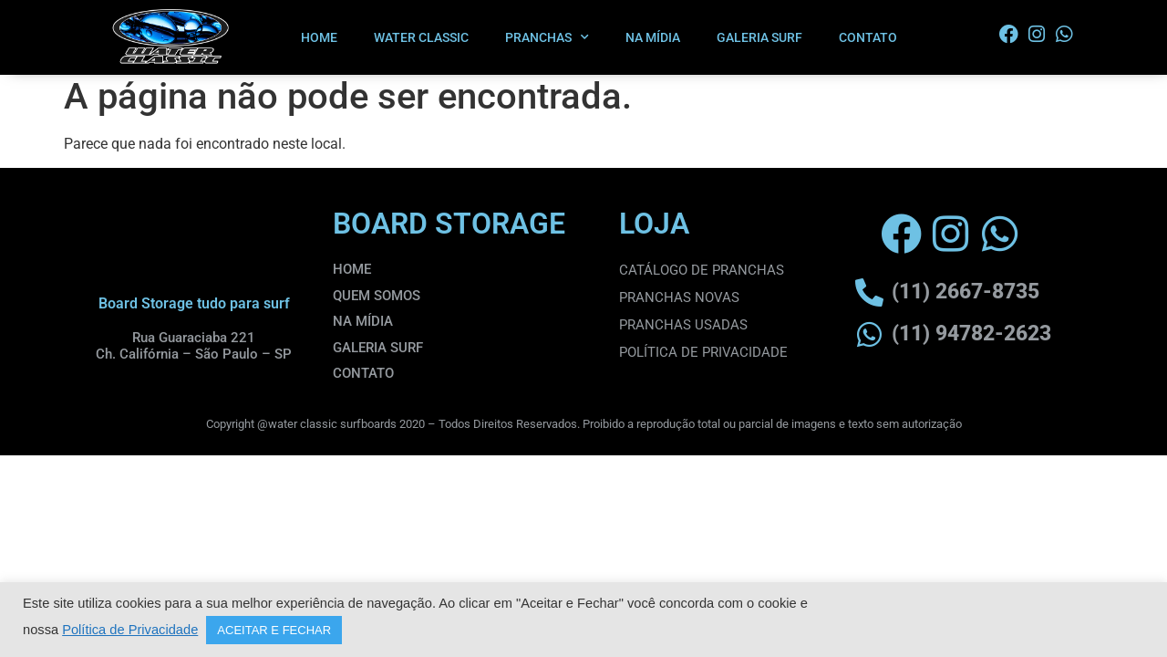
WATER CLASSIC (421, 37)
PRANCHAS (547, 37)
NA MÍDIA (652, 37)
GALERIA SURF (759, 37)
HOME (319, 37)
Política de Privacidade (130, 629)
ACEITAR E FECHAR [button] (274, 630)
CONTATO (868, 37)
